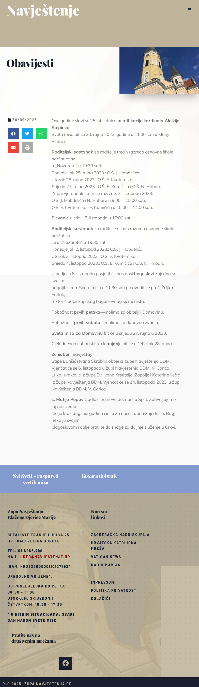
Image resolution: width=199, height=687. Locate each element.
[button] (189, 9)
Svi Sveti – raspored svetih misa (35, 479)
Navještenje (43, 9)
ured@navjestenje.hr (45, 557)
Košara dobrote (100, 475)
